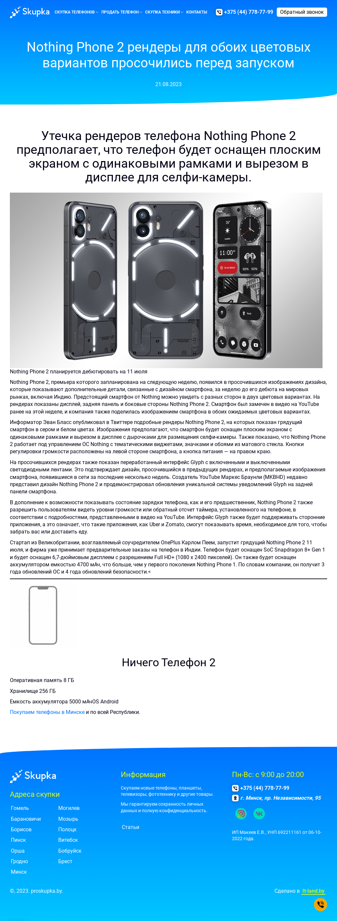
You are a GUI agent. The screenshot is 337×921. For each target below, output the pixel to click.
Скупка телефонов (75, 12)
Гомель (20, 808)
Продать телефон (120, 12)
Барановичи (26, 819)
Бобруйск (70, 851)
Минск (19, 872)
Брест (65, 861)
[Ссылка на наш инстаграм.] (241, 813)
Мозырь (68, 819)
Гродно (19, 861)
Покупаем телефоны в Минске (47, 712)
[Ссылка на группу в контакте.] (259, 813)
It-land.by (313, 891)
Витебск (68, 840)
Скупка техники (162, 12)
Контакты (196, 12)
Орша (18, 851)
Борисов (21, 829)
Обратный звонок (302, 12)
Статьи (130, 827)
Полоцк (67, 829)
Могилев (69, 808)
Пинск (18, 840)
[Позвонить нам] (320, 904)
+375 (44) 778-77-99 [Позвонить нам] (248, 12)
